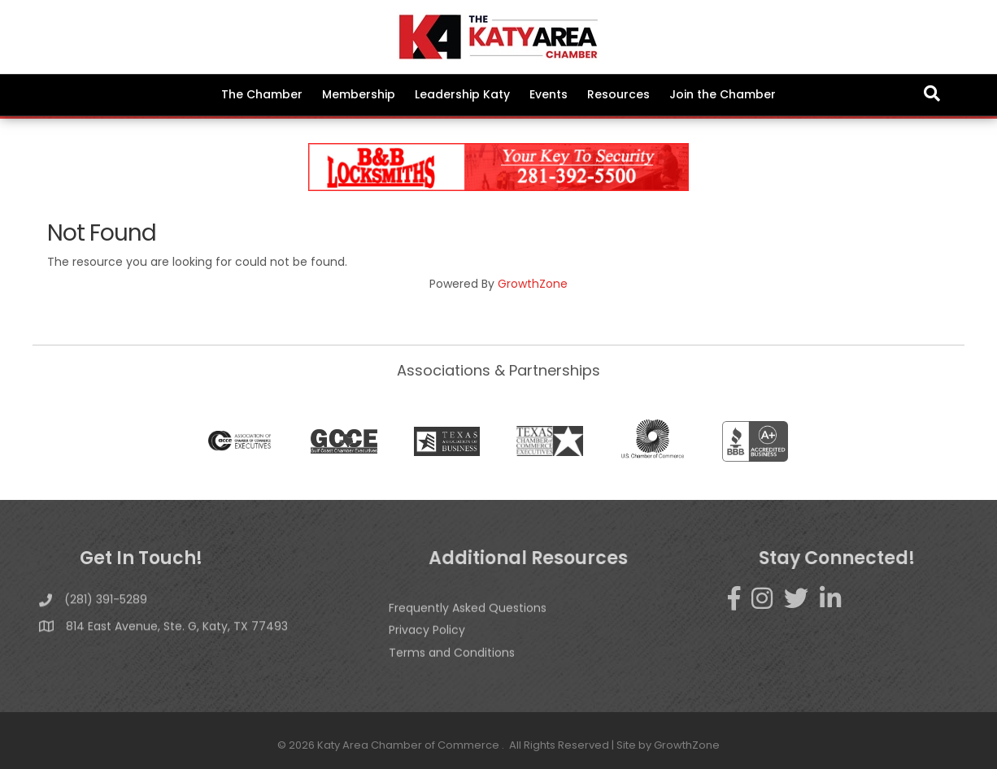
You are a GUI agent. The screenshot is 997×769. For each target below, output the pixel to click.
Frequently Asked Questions (467, 624)
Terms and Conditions (452, 669)
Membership (358, 94)
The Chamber (262, 94)
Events (548, 94)
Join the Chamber (722, 94)
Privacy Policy (427, 646)
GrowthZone (533, 284)
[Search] (932, 93)
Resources (618, 94)
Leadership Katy (462, 94)
